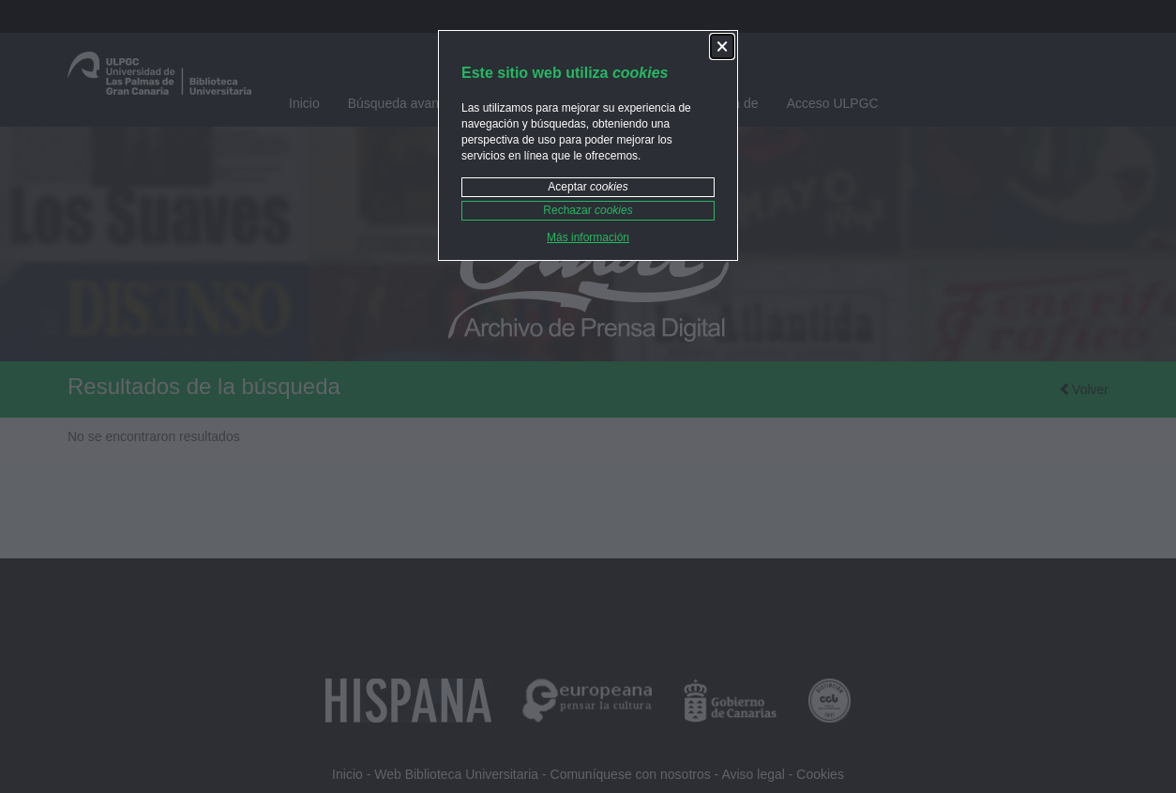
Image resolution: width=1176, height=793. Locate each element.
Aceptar (587, 186)
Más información (588, 237)
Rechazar (587, 210)
